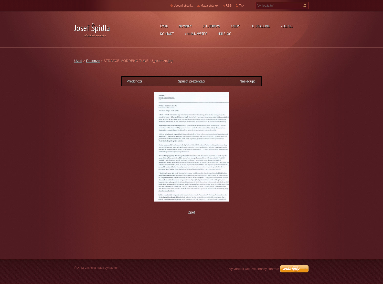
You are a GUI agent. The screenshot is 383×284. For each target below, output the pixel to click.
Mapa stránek (209, 5)
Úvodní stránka (183, 5)
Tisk (241, 5)
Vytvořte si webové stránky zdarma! (254, 269)
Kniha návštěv (195, 33)
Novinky (185, 25)
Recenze (286, 25)
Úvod (164, 25)
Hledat (304, 5)
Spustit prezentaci (191, 81)
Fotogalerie (260, 25)
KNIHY (235, 25)
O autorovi (211, 25)
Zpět (191, 212)
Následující (248, 81)
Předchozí (134, 81)
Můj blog (224, 33)
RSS (229, 5)
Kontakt (167, 33)
